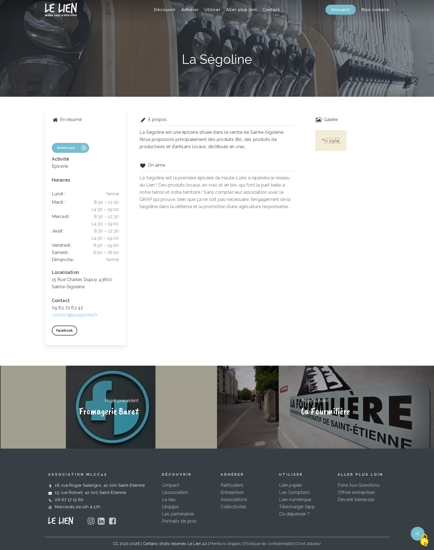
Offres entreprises (356, 492)
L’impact (171, 485)
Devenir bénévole (356, 499)
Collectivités (234, 506)
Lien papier (290, 485)
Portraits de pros (179, 521)
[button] (67, 135)
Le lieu (168, 499)
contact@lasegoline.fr (74, 315)
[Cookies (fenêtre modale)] (424, 540)
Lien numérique (295, 499)
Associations (234, 499)
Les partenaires (178, 514)
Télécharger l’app (296, 506)
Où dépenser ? (294, 514)
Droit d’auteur (308, 543)
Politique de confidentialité (268, 543)
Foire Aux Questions (358, 485)
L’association (175, 492)
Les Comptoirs (294, 492)
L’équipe (170, 506)
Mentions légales (225, 543)
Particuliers (232, 485)
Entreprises (232, 492)
